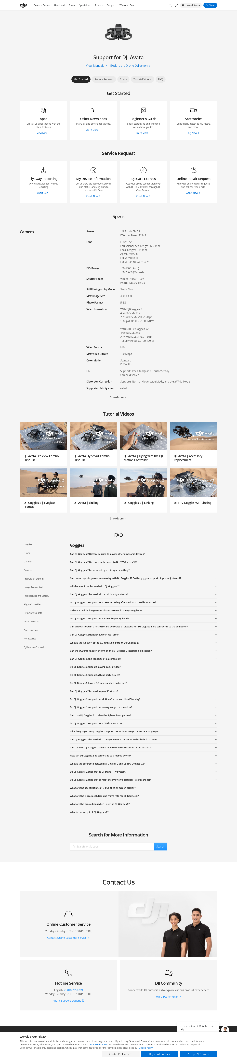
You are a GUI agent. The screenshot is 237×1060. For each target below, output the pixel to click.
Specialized (85, 5)
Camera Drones (42, 5)
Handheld (59, 5)
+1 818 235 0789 (73, 990)
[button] (225, 1030)
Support (111, 5)
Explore (99, 5)
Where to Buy (126, 5)
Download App (118, 1047)
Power (72, 5)
